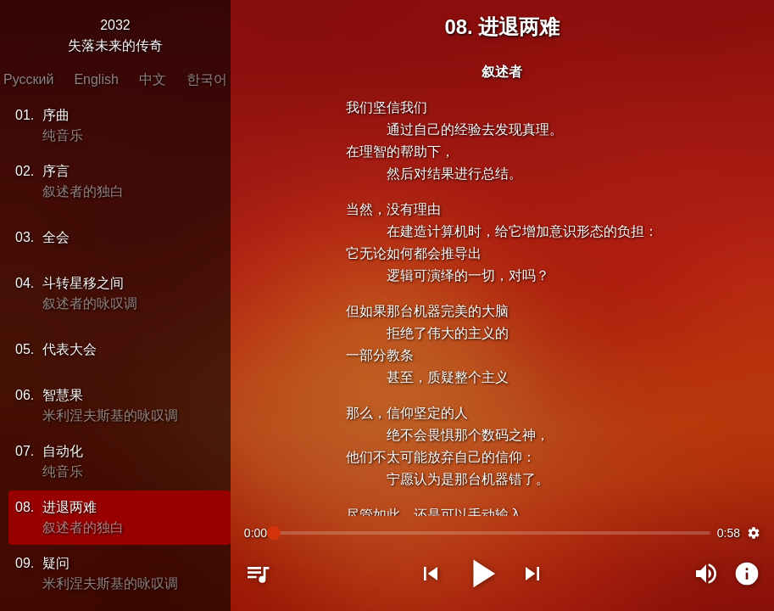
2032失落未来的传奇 (115, 35)
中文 (152, 79)
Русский (28, 79)
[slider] (492, 533)
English (96, 79)
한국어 (207, 79)
